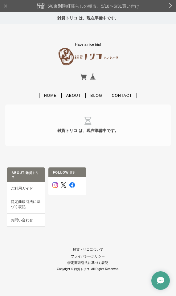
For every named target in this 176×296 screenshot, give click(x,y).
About (73, 95)
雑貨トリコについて (88, 249)
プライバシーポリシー (88, 256)
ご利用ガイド (22, 188)
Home (50, 95)
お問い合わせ (22, 220)
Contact (122, 95)
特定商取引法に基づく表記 (25, 204)
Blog (96, 95)
